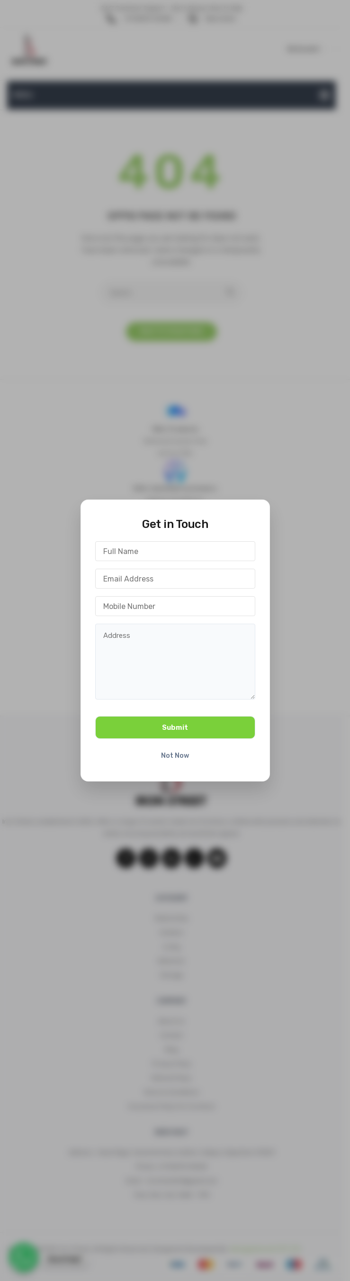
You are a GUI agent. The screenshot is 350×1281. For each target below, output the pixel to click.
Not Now (175, 756)
